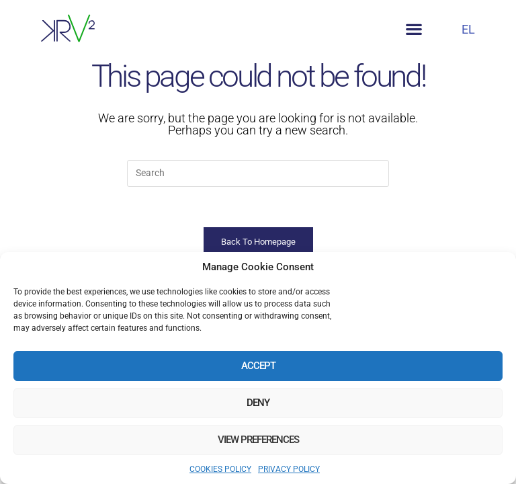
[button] (414, 29)
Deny (258, 403)
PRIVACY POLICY (289, 469)
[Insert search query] (258, 173)
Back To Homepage (258, 242)
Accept (258, 366)
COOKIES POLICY (220, 469)
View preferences (258, 440)
